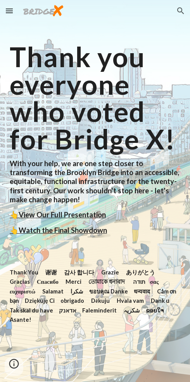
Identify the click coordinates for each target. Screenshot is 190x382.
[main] (95, 191)
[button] (9, 10)
